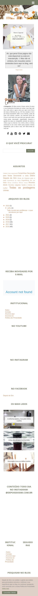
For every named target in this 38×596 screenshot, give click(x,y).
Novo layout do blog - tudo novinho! (18, 36)
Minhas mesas (23, 182)
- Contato (8, 554)
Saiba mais (5, 588)
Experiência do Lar (28, 180)
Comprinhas (22, 173)
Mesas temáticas (13, 182)
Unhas (6, 190)
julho (9, 208)
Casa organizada (12, 173)
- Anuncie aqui (10, 556)
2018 (8, 222)
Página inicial (19, 69)
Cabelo (5, 173)
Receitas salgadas (14, 185)
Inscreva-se (9, 316)
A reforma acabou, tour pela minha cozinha (19, 420)
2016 (8, 226)
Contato (8, 312)
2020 (8, 217)
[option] (18, 36)
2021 (8, 215)
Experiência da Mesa (14, 180)
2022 (8, 206)
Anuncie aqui (9, 314)
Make (5, 182)
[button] (9, 592)
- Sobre (7, 552)
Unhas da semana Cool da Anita (19, 440)
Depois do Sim (8, 395)
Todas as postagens (22, 187)
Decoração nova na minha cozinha (19, 461)
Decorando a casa (20, 175)
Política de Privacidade (13, 318)
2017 (8, 224)
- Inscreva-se (9, 558)
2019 (8, 219)
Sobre (7, 310)
